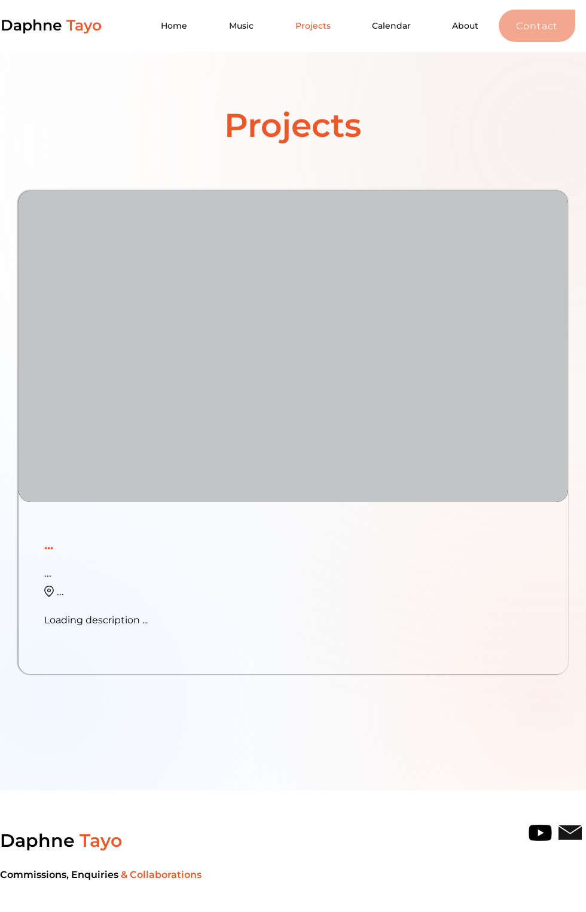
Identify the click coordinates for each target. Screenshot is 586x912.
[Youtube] (540, 832)
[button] (537, 26)
